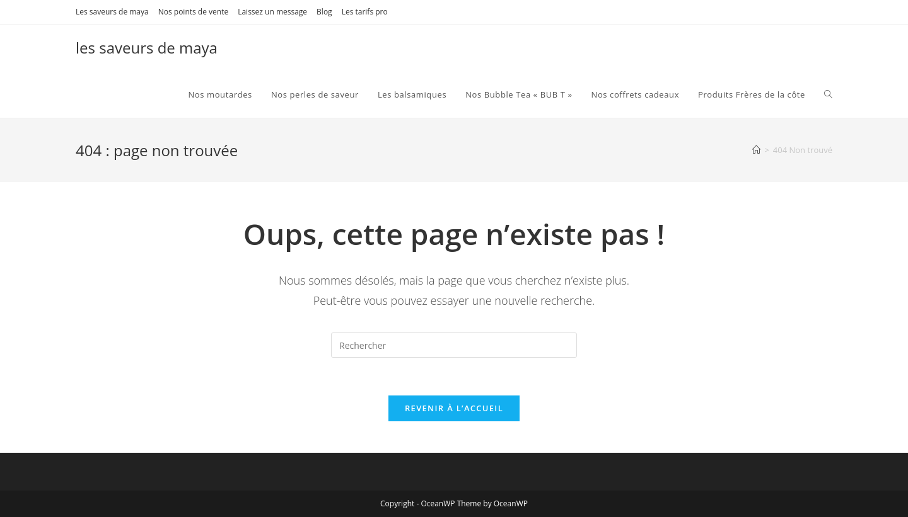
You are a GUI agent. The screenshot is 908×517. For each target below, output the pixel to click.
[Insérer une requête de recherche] (454, 345)
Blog (324, 11)
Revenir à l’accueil (454, 408)
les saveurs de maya (147, 47)
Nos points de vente (193, 11)
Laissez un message (272, 11)
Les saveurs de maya (112, 11)
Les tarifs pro (365, 11)
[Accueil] (756, 150)
